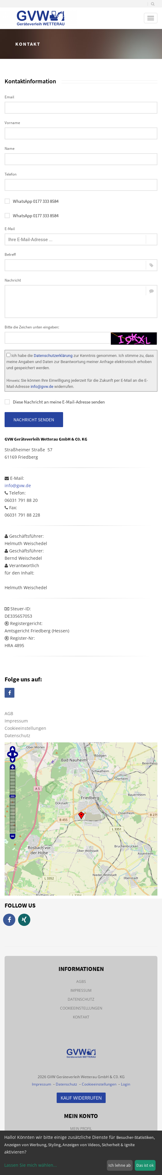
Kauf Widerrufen (81, 1098)
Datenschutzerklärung (53, 355)
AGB (9, 713)
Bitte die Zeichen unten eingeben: (32, 327)
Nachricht (13, 280)
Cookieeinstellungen (25, 728)
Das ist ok (145, 1165)
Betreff (10, 254)
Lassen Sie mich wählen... (30, 1165)
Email (9, 97)
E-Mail (10, 228)
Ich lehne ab (119, 1165)
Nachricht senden (33, 420)
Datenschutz (17, 735)
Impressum (16, 721)
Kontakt (81, 1017)
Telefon (11, 174)
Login (125, 1084)
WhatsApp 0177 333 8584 (31, 201)
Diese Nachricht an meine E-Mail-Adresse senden (55, 402)
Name (9, 148)
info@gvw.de (42, 386)
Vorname (12, 122)
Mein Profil (81, 1128)
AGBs (81, 981)
